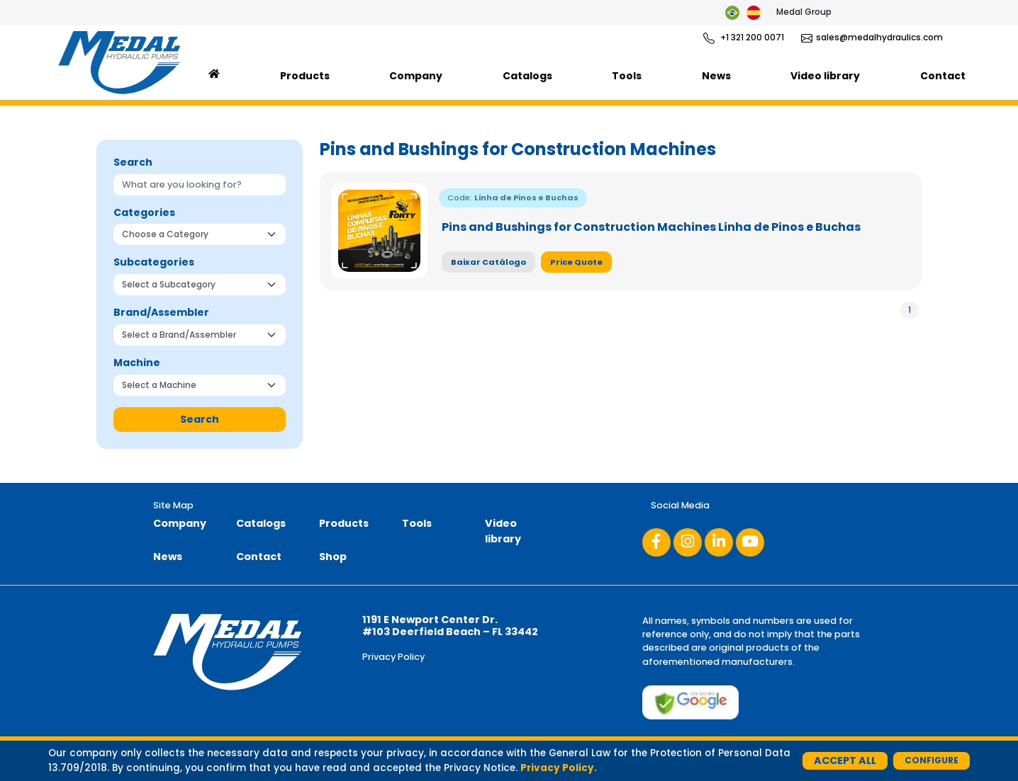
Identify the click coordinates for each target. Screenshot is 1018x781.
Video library (825, 76)
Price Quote (576, 262)
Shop (333, 556)
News (716, 76)
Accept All (845, 760)
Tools (627, 76)
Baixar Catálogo (488, 262)
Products (305, 76)
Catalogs (527, 76)
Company (415, 76)
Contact (943, 76)
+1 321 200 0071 (743, 37)
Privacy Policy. (558, 768)
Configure (931, 760)
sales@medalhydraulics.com (872, 37)
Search (199, 419)
